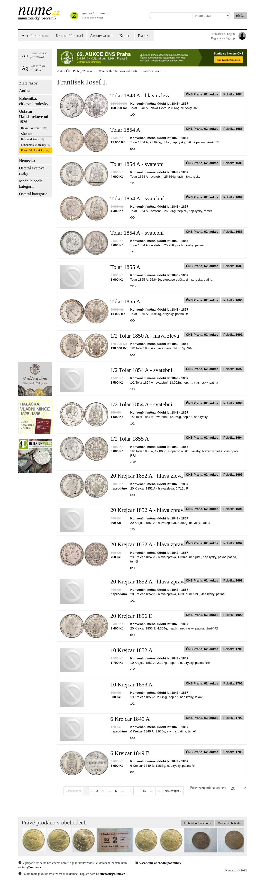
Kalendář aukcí (69, 35)
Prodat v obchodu (229, 823)
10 (129, 791)
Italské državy (32, 139)
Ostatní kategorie (33, 194)
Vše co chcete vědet (95, 14)
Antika (24, 90)
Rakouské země (34, 128)
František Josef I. (35, 150)
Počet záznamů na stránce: (208, 788)
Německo (27, 160)
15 (144, 791)
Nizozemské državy (36, 145)
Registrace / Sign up (223, 38)
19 (159, 791)
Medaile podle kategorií (31, 184)
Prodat (144, 35)
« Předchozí (73, 791)
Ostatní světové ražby (32, 171)
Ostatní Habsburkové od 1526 (33, 116)
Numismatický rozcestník (37, 18)
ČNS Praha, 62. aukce (80, 71)
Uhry (26, 133)
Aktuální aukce (35, 35)
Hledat (240, 15)
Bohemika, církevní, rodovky (33, 101)
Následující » (173, 791)
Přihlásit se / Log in (223, 34)
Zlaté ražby (28, 83)
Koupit (125, 35)
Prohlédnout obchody (197, 823)
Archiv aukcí (101, 35)
